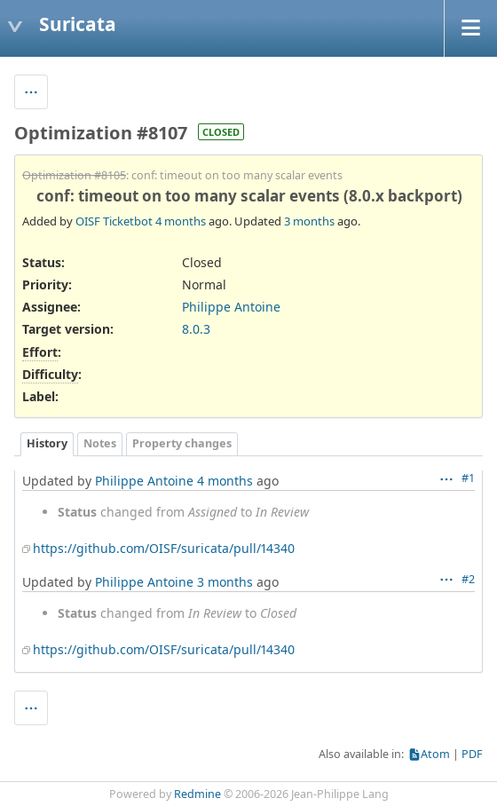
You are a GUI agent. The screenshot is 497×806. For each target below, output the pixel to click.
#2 (468, 579)
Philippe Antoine (231, 306)
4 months (180, 221)
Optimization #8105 (74, 175)
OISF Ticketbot (114, 221)
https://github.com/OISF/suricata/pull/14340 (164, 548)
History (47, 443)
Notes (99, 443)
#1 (468, 478)
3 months (309, 221)
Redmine (197, 794)
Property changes (182, 443)
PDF (472, 754)
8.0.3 (196, 328)
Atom (435, 754)
